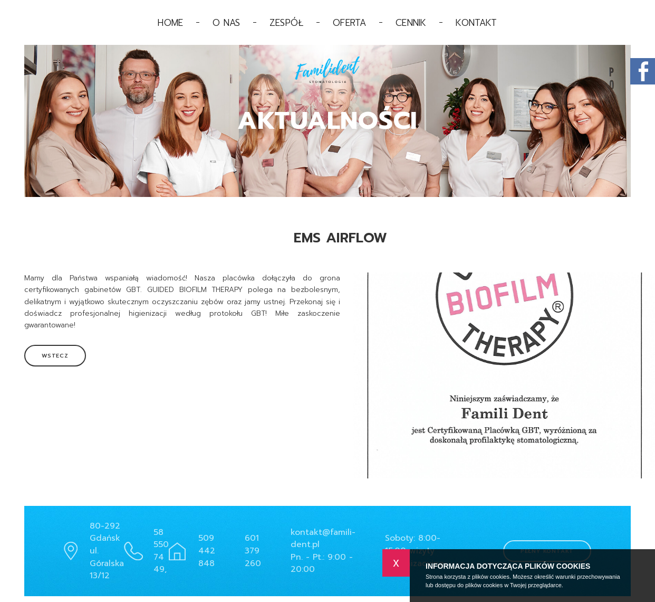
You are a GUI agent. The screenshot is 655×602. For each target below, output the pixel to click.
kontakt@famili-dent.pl (323, 538)
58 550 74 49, (161, 551)
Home (170, 22)
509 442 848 (206, 550)
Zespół (286, 22)
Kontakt (476, 22)
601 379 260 (253, 550)
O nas (226, 22)
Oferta (349, 22)
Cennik (411, 22)
